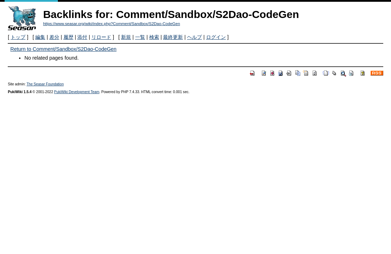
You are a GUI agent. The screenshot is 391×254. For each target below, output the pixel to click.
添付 (82, 37)
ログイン (216, 37)
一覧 (140, 37)
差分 (54, 37)
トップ (18, 37)
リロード (101, 37)
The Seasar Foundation (45, 84)
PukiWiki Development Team (76, 92)
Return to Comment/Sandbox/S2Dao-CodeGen (63, 49)
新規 (126, 37)
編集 (40, 37)
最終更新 (173, 37)
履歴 (68, 37)
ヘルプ (194, 37)
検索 (154, 37)
